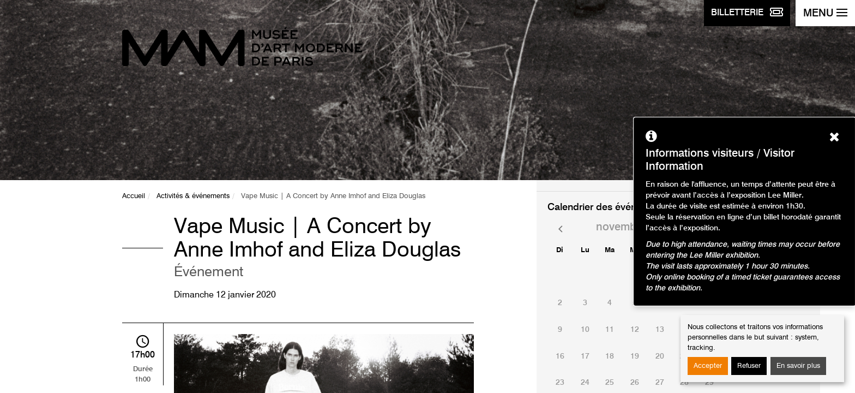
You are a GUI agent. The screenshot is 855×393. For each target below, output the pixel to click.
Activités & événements (193, 196)
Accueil (133, 196)
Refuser (749, 366)
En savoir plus (798, 366)
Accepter (708, 366)
